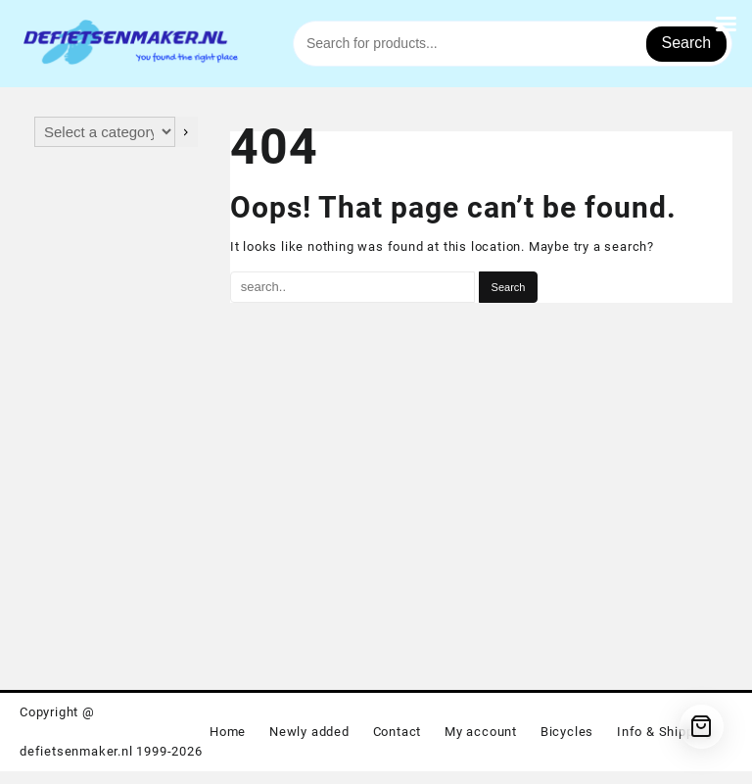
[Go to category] (186, 132)
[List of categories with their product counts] (104, 132)
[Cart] (702, 727)
